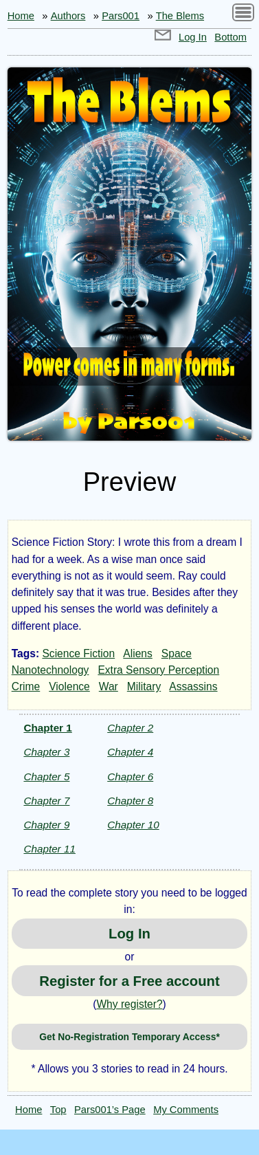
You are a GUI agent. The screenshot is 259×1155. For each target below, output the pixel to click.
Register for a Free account (129, 981)
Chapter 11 (49, 849)
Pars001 (120, 15)
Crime (26, 686)
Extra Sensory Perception (158, 670)
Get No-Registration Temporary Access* (129, 1036)
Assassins (193, 686)
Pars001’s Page (110, 1109)
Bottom (230, 37)
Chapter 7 (46, 800)
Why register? (129, 1004)
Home (21, 15)
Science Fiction (78, 653)
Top (58, 1109)
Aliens (137, 653)
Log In (193, 37)
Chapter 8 (130, 800)
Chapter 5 (46, 776)
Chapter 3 (46, 752)
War (108, 686)
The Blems (180, 15)
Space (176, 653)
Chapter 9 (46, 824)
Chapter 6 (130, 776)
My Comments (185, 1109)
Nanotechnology (50, 670)
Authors (68, 15)
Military (144, 686)
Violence (69, 686)
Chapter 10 (133, 824)
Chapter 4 (130, 752)
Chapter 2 (130, 728)
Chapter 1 (47, 728)
